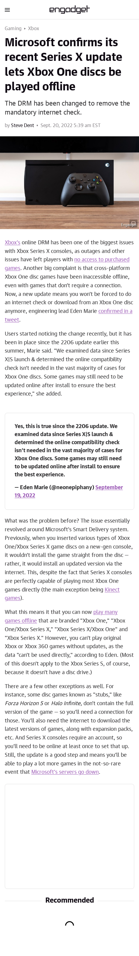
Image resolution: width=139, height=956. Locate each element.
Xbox (33, 28)
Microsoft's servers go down (65, 772)
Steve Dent (22, 125)
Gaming (13, 28)
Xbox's (12, 242)
